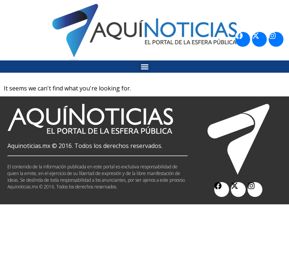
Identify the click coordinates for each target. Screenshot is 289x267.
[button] (144, 66)
